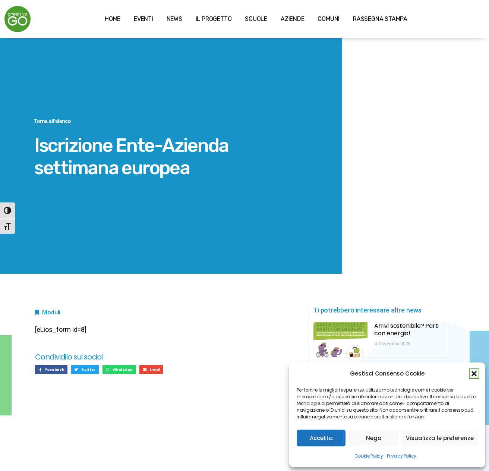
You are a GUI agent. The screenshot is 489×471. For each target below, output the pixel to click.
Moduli (51, 312)
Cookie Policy (368, 456)
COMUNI (329, 18)
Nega (374, 438)
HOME (112, 18)
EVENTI (143, 18)
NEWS (174, 18)
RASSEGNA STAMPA (380, 18)
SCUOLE (256, 18)
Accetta (321, 438)
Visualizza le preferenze (440, 438)
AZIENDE (293, 18)
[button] (474, 373)
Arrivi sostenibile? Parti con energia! (406, 329)
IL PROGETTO (214, 18)
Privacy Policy (401, 456)
